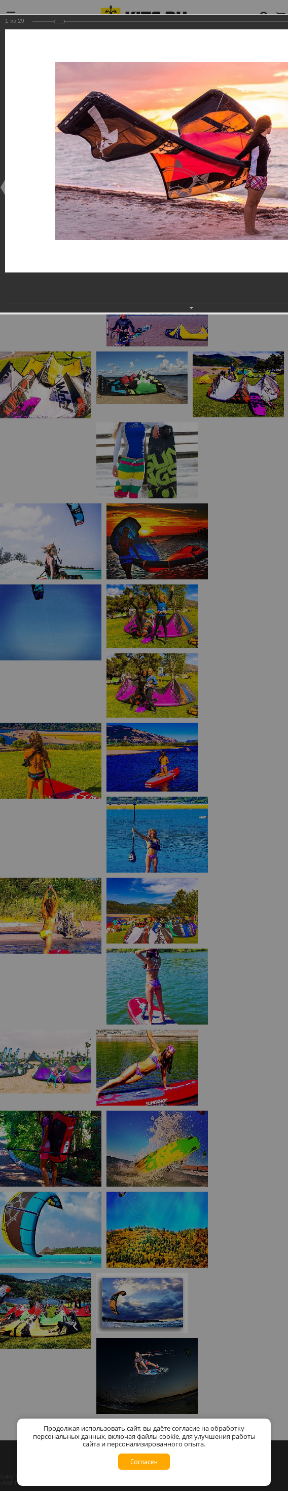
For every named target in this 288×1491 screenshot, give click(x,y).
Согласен (144, 1462)
